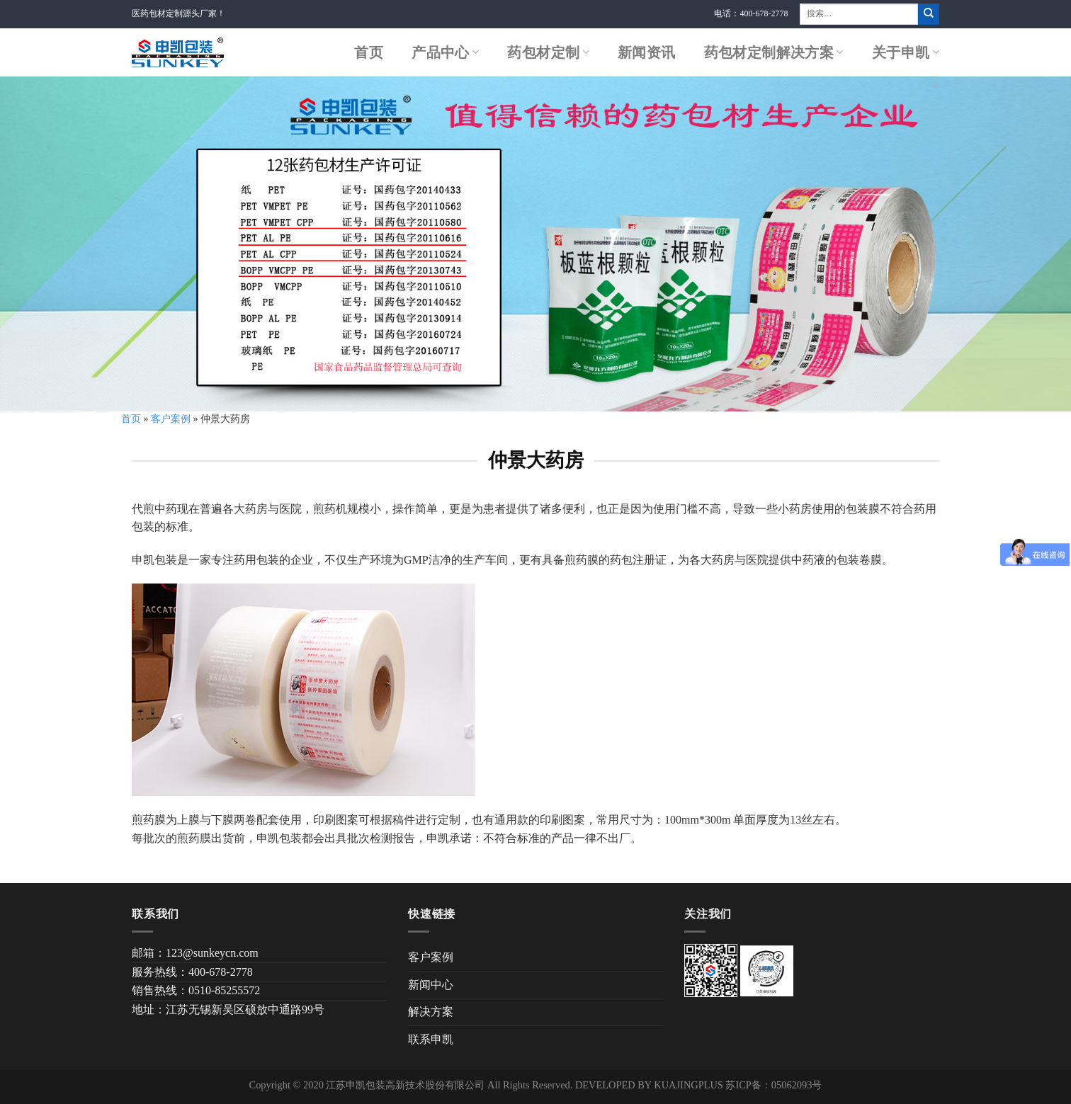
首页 (368, 52)
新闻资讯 (647, 52)
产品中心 (445, 52)
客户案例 (171, 419)
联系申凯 (430, 1039)
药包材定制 (548, 52)
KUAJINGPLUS (688, 1085)
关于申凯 (905, 52)
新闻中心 (430, 985)
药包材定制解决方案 (774, 52)
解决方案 (430, 1012)
